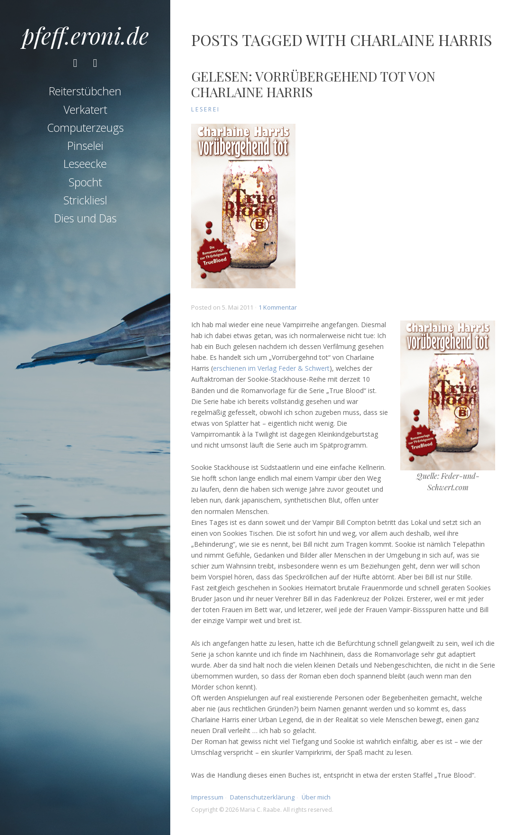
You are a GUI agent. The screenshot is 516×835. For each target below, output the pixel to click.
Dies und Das (85, 220)
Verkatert (85, 111)
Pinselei (85, 147)
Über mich (316, 797)
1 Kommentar (277, 307)
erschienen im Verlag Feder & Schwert (271, 368)
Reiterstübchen (85, 93)
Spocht (85, 183)
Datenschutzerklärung (262, 797)
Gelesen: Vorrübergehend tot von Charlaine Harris (313, 84)
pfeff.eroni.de (85, 35)
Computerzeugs (85, 129)
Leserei (205, 109)
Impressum (207, 797)
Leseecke (85, 165)
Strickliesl (85, 201)
